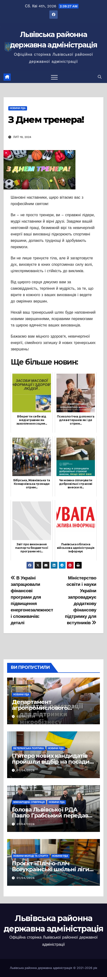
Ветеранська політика (28, 748)
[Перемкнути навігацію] (54, 77)
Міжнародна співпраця (29, 802)
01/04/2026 (26, 770)
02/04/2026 (26, 716)
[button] (100, 77)
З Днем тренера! (46, 119)
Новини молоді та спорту (30, 856)
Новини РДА (18, 108)
